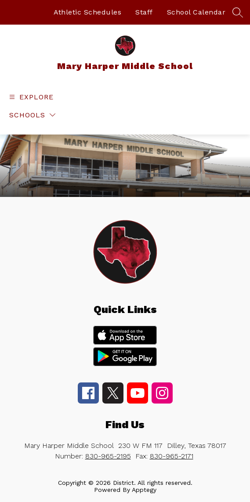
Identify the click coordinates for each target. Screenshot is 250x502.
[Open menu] (30, 96)
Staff (144, 12)
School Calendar (196, 12)
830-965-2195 (108, 456)
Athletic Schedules (87, 12)
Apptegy (144, 489)
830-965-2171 (171, 456)
